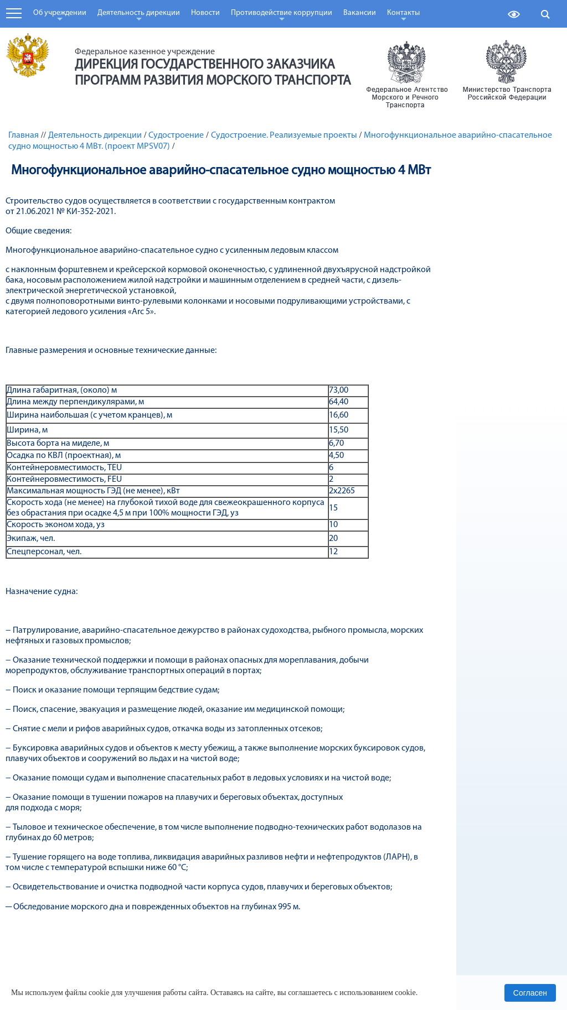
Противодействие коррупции (281, 16)
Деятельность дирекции (138, 16)
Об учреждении (59, 16)
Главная (23, 135)
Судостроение (176, 135)
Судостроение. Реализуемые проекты (284, 135)
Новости (205, 13)
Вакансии (359, 13)
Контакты (403, 16)
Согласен (530, 992)
